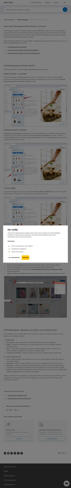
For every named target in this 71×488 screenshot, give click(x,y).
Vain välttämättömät (13, 257)
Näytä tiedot (11, 241)
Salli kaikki (25, 257)
